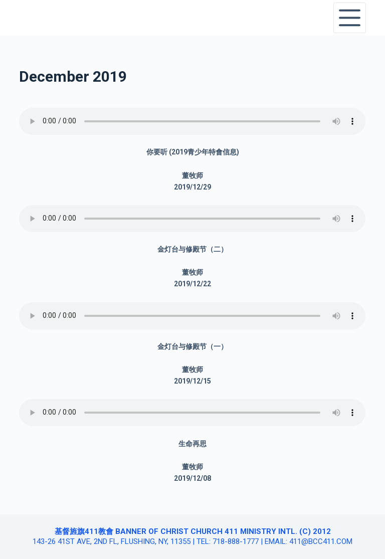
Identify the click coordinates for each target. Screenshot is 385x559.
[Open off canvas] (349, 18)
